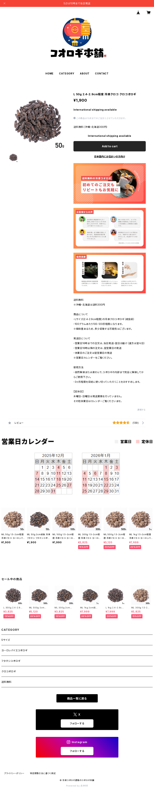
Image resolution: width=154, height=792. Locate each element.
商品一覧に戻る (77, 698)
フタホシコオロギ (10, 660)
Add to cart (110, 146)
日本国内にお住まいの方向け (109, 156)
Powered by (77, 785)
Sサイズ (5, 639)
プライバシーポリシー (14, 773)
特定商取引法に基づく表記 (43, 773)
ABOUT (84, 73)
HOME (49, 73)
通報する (141, 409)
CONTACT (102, 73)
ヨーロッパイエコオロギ (14, 650)
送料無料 (6, 681)
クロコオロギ (8, 671)
